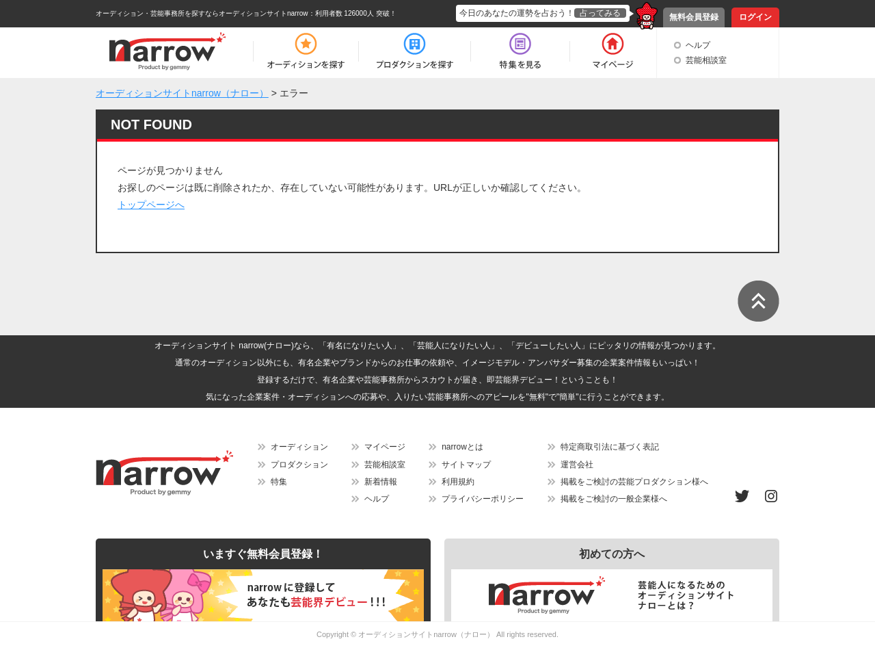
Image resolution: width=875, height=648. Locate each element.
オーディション (299, 447)
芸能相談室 (706, 60)
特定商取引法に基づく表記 (610, 447)
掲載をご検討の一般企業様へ (614, 499)
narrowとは (462, 447)
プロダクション (299, 464)
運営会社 (577, 464)
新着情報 (380, 482)
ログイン (755, 17)
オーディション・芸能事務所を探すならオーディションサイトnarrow (202, 13)
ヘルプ (698, 45)
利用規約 (458, 482)
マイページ (384, 447)
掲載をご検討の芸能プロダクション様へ (634, 482)
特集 (279, 482)
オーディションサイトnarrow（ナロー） (426, 634)
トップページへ (151, 204)
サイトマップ (466, 464)
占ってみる (600, 13)
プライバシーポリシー (483, 499)
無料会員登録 (693, 17)
